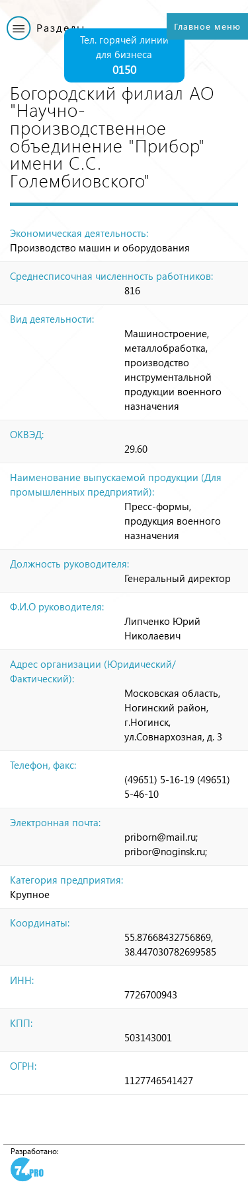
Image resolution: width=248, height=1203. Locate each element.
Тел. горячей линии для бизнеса (124, 56)
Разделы (60, 27)
